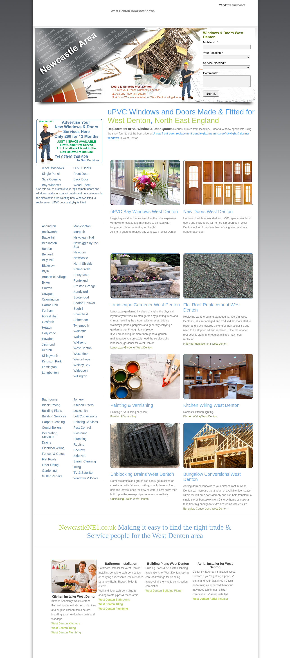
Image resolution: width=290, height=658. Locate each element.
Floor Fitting (50, 465)
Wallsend (80, 342)
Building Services (54, 416)
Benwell (47, 254)
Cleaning (240, 20)
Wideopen (81, 370)
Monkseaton (82, 226)
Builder (165, 20)
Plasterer (212, 20)
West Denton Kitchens (66, 623)
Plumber (163, 652)
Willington (80, 376)
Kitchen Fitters (84, 405)
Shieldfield (81, 314)
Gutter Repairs (52, 476)
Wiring (174, 652)
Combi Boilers (52, 427)
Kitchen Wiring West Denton (200, 416)
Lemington (49, 367)
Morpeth (79, 232)
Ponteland (81, 280)
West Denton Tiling (64, 628)
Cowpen (48, 294)
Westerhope (82, 359)
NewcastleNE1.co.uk (87, 527)
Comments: (210, 73)
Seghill (78, 308)
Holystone (49, 333)
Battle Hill (48, 237)
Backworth (49, 232)
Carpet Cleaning (53, 422)
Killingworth (50, 355)
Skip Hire (80, 456)
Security (79, 450)
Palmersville (82, 269)
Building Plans (52, 410)
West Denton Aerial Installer (210, 598)
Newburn (80, 252)
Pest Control (82, 427)
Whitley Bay (82, 365)
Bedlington (49, 243)
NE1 (113, 20)
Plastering (81, 433)
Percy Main (81, 275)
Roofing (79, 444)
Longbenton (50, 372)
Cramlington (50, 299)
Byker (46, 282)
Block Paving (51, 405)
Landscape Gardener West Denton (131, 347)
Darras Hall (50, 305)
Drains (46, 442)
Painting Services (86, 422)
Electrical (148, 20)
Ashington (49, 226)
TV (227, 20)
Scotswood (81, 297)
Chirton (47, 288)
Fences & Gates (53, 453)
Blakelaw (48, 265)
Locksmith (81, 410)
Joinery (79, 399)
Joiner (207, 652)
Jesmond (48, 344)
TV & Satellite (83, 472)
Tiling (77, 467)
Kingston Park (52, 361)
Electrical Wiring (53, 448)
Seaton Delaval (84, 303)
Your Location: (213, 53)
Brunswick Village (54, 277)
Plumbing (128, 20)
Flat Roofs (49, 459)
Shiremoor (81, 320)
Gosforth (48, 322)
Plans (180, 20)
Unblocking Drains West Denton (129, 499)
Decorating (228, 652)
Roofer (195, 20)
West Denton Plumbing (66, 632)
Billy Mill (48, 260)
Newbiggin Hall (84, 237)
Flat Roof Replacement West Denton (205, 343)
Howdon (48, 339)
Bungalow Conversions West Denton (205, 508)
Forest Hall (49, 316)
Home (151, 652)
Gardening (49, 470)
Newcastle (81, 258)
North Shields (83, 263)
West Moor (81, 353)
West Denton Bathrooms (114, 599)
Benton (47, 248)
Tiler (216, 652)
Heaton (47, 327)
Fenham (48, 310)
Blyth (45, 271)
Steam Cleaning (85, 461)
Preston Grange (85, 286)
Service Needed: (214, 63)
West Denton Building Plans (164, 590)
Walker (78, 337)
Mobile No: (210, 42)
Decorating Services (49, 435)
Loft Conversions (85, 416)
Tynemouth (81, 325)
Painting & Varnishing (123, 416)
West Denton (83, 348)
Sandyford (81, 292)
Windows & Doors (86, 478)
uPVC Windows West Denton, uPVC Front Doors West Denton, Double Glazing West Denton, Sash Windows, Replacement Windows (67, 14)
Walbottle (80, 331)
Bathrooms (49, 399)
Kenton (47, 350)
